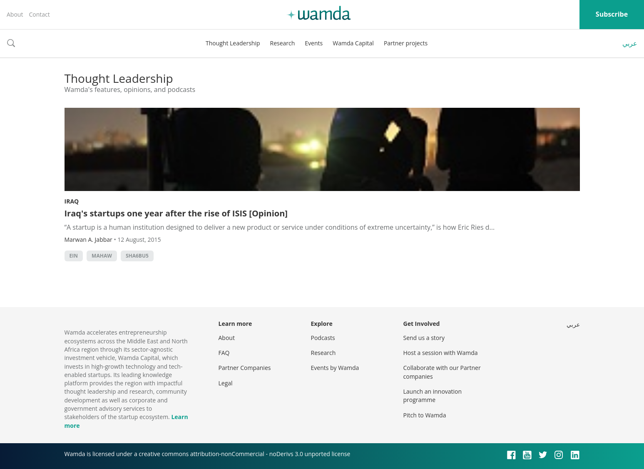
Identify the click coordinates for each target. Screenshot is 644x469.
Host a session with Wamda (440, 353)
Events (314, 43)
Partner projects (406, 43)
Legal (226, 383)
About (15, 14)
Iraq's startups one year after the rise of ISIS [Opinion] (176, 213)
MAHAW (102, 255)
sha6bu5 (137, 255)
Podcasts (323, 338)
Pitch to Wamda (424, 415)
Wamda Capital (353, 43)
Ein (74, 255)
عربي (629, 43)
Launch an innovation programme (432, 395)
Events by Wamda (335, 368)
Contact (39, 14)
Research (282, 43)
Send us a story (424, 338)
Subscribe (612, 14)
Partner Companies (245, 368)
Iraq (72, 201)
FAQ (224, 353)
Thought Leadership (233, 43)
